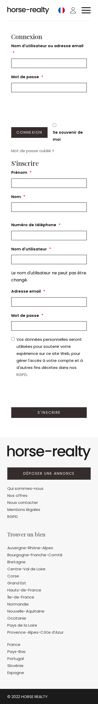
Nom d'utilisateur (31, 249)
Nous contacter (22, 502)
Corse (13, 576)
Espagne (15, 672)
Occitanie (16, 618)
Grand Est (16, 583)
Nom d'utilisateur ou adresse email (47, 50)
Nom (18, 196)
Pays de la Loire (22, 625)
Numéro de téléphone (36, 225)
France (13, 644)
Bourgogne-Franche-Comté (34, 555)
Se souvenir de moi (68, 136)
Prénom (21, 172)
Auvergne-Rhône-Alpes (30, 548)
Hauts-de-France (24, 590)
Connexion (29, 132)
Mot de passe (27, 77)
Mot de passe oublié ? (32, 150)
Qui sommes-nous (25, 488)
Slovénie (15, 665)
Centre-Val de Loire (26, 569)
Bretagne (16, 562)
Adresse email (28, 291)
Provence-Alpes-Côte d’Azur (35, 632)
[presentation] (51, 107)
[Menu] (83, 10)
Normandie (18, 604)
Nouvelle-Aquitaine (25, 611)
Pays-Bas (16, 651)
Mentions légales (23, 509)
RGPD (21, 374)
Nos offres (17, 495)
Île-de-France (20, 597)
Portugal (15, 658)
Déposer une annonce (49, 473)
